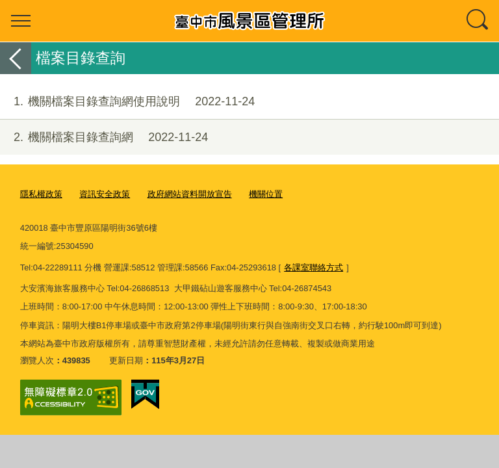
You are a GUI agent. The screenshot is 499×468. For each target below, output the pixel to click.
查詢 (478, 21)
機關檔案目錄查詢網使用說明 (127, 101)
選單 (21, 21)
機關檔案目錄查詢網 (104, 137)
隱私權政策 (41, 194)
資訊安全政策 (104, 194)
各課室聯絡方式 (313, 267)
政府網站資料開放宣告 (189, 194)
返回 (15, 58)
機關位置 (266, 194)
